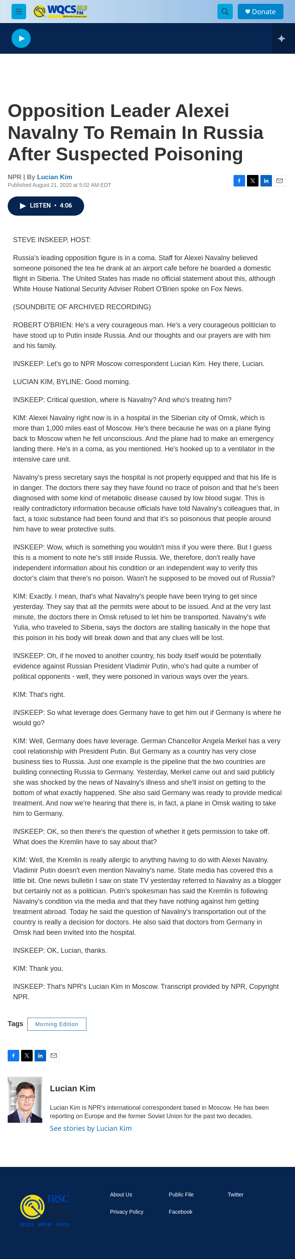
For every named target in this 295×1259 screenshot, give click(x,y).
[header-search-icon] (225, 11)
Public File (181, 1195)
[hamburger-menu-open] (19, 11)
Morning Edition (56, 1024)
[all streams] (283, 38)
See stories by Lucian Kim (91, 1128)
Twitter (236, 1195)
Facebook (180, 1212)
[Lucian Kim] (25, 1100)
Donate (264, 12)
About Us (121, 1195)
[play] (21, 38)
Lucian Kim (55, 177)
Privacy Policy (126, 1212)
